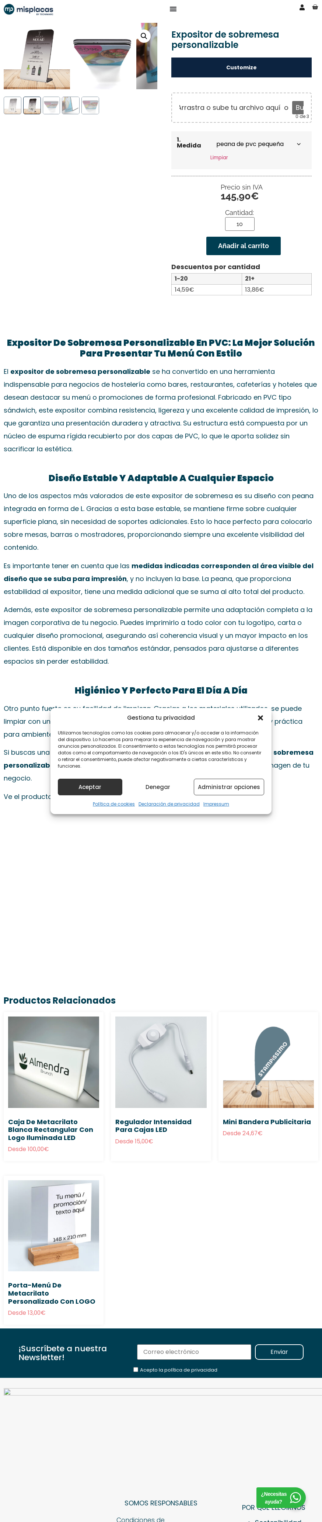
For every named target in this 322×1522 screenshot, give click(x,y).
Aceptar (89, 787)
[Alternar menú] (173, 9)
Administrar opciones (229, 787)
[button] (260, 718)
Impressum (216, 804)
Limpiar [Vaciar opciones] (219, 157)
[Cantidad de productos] (240, 224)
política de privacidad (190, 1369)
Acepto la (178, 1370)
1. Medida (189, 143)
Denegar (158, 787)
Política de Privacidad (152, 1454)
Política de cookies (114, 804)
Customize (241, 67)
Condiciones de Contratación (142, 1424)
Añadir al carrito (243, 246)
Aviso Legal (134, 1441)
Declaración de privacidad (169, 804)
